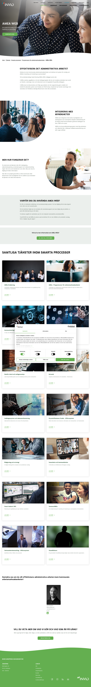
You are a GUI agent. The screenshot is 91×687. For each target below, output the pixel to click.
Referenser (63, 5)
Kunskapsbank (84, 5)
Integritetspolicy (39, 670)
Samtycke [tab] (25, 331)
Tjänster (43, 5)
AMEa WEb (49, 60)
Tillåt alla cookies (65, 359)
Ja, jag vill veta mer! (45, 238)
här (31, 346)
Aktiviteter (73, 5)
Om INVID (36, 2)
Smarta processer (16, 60)
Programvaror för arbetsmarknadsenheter (33, 60)
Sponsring (38, 675)
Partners (81, 2)
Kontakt (43, 2)
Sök (88, 2)
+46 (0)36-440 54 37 (51, 609)
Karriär (74, 2)
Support (66, 2)
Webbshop (53, 5)
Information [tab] (45, 331)
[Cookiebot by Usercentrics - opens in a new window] (69, 327)
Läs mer (6, 294)
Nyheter (50, 2)
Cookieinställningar (40, 679)
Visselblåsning (39, 677)
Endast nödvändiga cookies (26, 359)
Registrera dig (45, 638)
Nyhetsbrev (58, 2)
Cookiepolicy (38, 668)
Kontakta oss (9, 34)
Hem (3, 60)
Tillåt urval (45, 359)
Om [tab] (66, 331)
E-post (48, 610)
